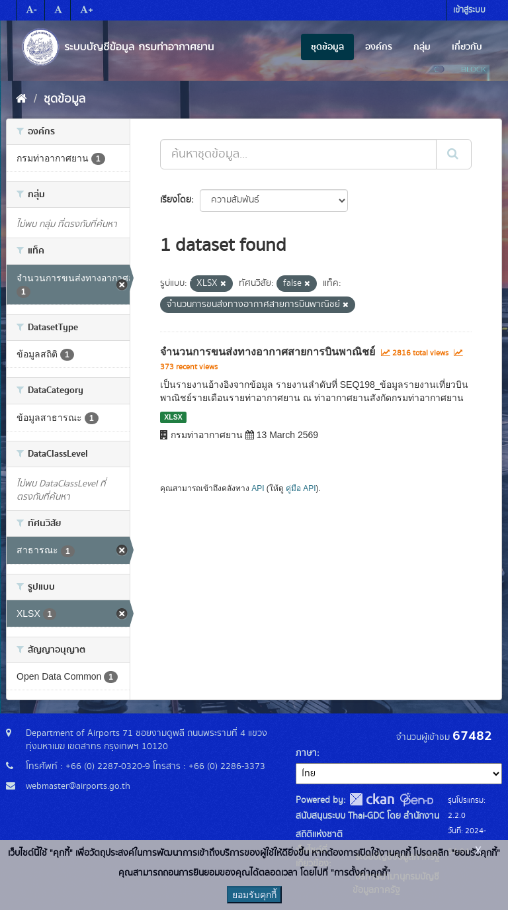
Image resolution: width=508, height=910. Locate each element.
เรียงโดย (175, 199)
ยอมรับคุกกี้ (254, 894)
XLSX (173, 417)
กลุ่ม (422, 47)
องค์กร (378, 47)
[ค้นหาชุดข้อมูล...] (298, 154)
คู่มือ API (301, 488)
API (257, 488)
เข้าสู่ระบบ (469, 10)
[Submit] (454, 154)
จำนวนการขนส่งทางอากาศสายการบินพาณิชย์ (267, 351)
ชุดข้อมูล (327, 47)
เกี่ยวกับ (467, 47)
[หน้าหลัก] (21, 99)
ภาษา (306, 753)
